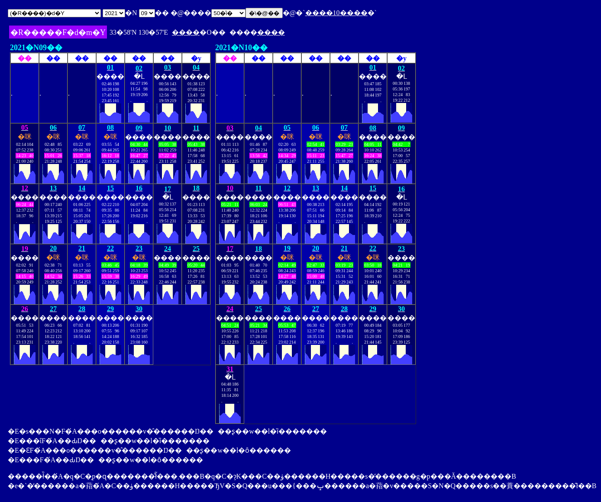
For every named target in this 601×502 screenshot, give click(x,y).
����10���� (336, 12)
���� (186, 32)
